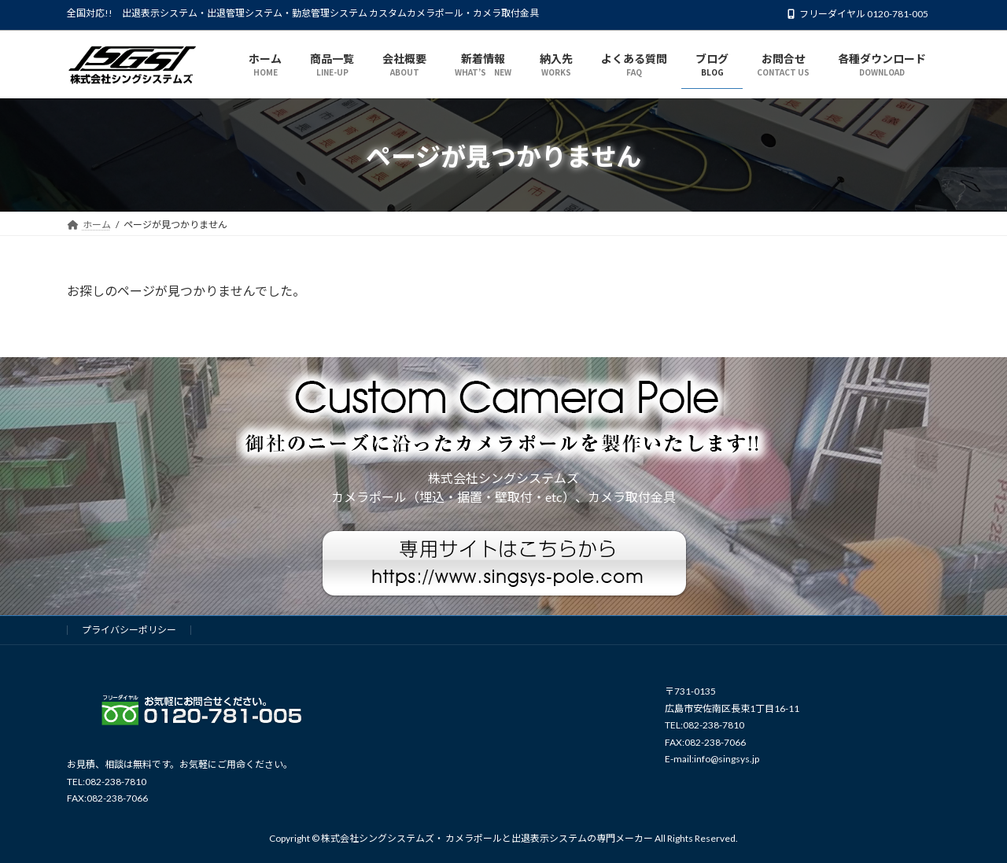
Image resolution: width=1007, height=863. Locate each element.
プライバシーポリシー (129, 630)
